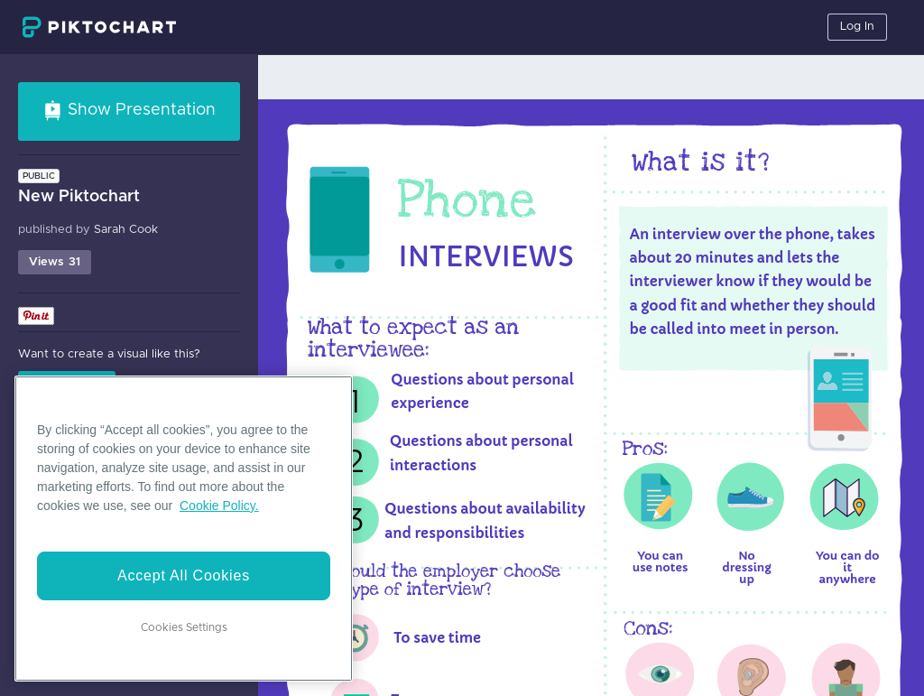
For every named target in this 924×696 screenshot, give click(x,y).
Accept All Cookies (183, 575)
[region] (183, 529)
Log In (857, 26)
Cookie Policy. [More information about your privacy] (219, 505)
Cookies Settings (184, 627)
